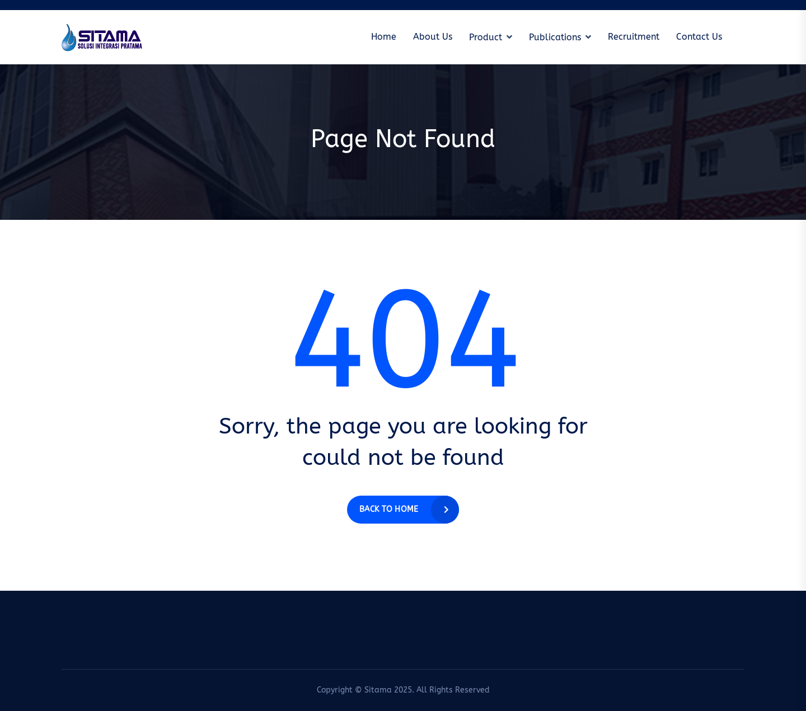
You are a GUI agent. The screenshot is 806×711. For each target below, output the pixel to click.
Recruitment (633, 36)
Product (485, 37)
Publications (555, 37)
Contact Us (699, 36)
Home (383, 36)
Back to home (388, 509)
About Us (432, 36)
